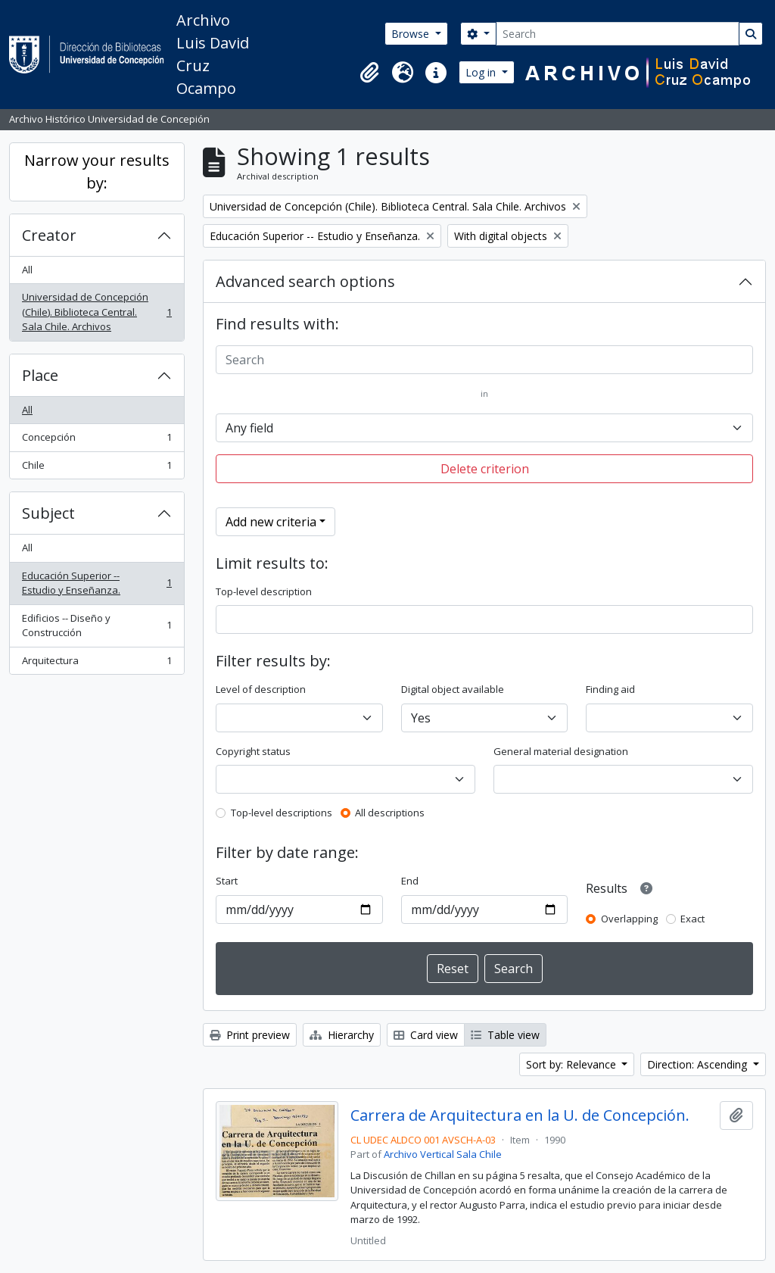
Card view (426, 1035)
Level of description (261, 689)
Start (227, 881)
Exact (692, 918)
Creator (49, 235)
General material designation (560, 751)
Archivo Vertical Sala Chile (443, 1154)
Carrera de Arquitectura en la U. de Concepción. (519, 1115)
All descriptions (390, 812)
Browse (411, 34)
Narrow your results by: (97, 171)
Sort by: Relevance (572, 1064)
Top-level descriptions (281, 812)
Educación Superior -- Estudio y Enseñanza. (96, 583)
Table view (505, 1035)
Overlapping (629, 918)
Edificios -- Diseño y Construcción (96, 625)
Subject (48, 513)
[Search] (617, 33)
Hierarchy (342, 1035)
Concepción (96, 440)
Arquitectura (96, 664)
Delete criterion (484, 468)
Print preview (250, 1035)
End (410, 881)
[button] (369, 72)
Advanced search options (305, 281)
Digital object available (452, 689)
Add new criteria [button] (271, 521)
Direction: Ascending (698, 1064)
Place (40, 375)
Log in (482, 72)
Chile (96, 468)
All (27, 269)
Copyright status (253, 751)
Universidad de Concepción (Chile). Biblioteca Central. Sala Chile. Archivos (96, 311)
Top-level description (264, 591)
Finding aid (610, 689)
